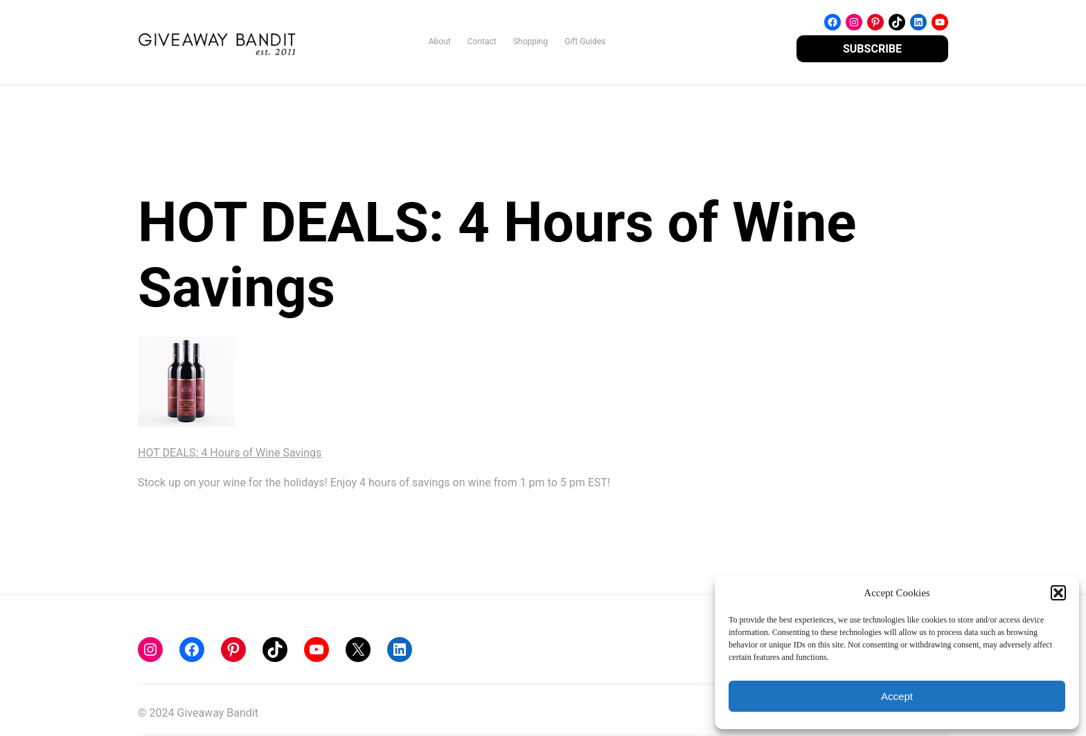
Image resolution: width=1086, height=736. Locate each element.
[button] (1058, 593)
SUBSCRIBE (872, 48)
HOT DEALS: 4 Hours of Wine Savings (229, 452)
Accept (897, 696)
